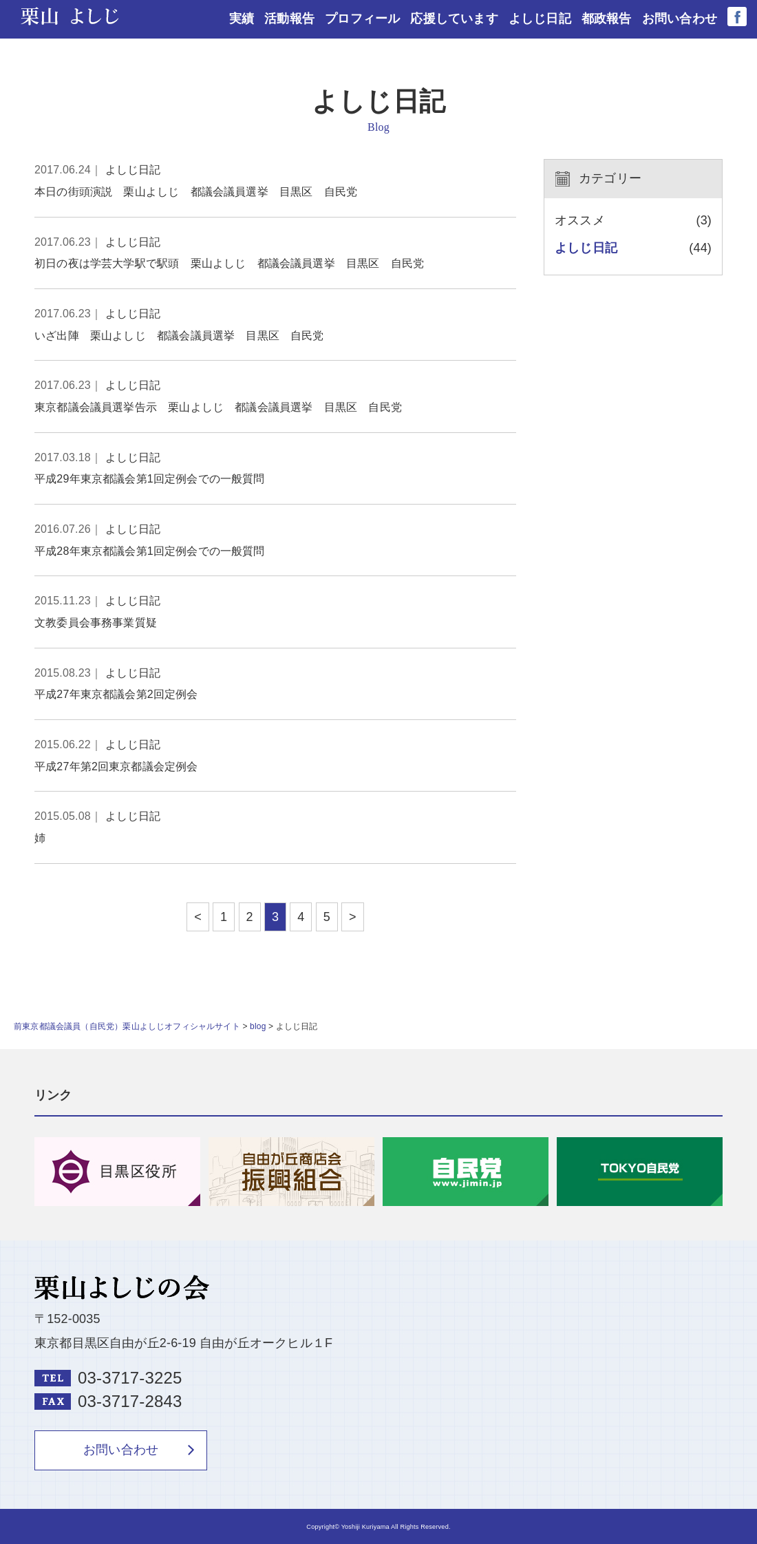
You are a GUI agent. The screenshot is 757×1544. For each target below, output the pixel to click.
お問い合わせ (679, 18)
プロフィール (363, 18)
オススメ (580, 220)
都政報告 (607, 18)
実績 (242, 18)
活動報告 (290, 18)
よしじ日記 (540, 18)
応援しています (454, 18)
